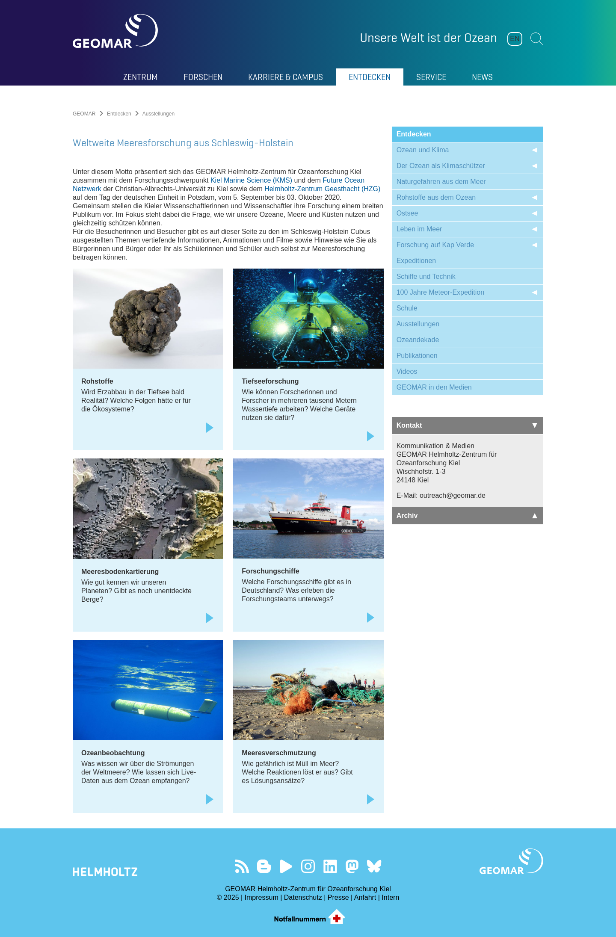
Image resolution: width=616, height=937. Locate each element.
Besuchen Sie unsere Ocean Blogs (264, 866)
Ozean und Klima (423, 150)
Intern (390, 897)
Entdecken (370, 77)
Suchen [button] (536, 39)
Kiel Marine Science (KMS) (251, 180)
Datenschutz (303, 897)
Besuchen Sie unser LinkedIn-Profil (330, 866)
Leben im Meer (419, 229)
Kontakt (467, 425)
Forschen (203, 77)
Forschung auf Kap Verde (435, 244)
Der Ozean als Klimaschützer (441, 165)
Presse (338, 897)
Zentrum (140, 77)
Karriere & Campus (285, 77)
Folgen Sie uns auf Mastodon (351, 866)
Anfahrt (365, 897)
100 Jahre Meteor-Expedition (440, 292)
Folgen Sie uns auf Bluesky (374, 866)
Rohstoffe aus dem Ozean (436, 197)
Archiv (467, 515)
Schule (407, 308)
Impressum (261, 897)
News (482, 77)
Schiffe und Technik (426, 276)
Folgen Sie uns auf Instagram (308, 866)
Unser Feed (241, 866)
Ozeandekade (418, 339)
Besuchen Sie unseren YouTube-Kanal (285, 866)
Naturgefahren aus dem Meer (441, 181)
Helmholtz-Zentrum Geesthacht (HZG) (322, 188)
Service (431, 77)
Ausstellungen (418, 324)
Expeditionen (416, 260)
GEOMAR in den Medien (434, 387)
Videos (407, 371)
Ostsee (407, 213)
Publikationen (417, 355)
